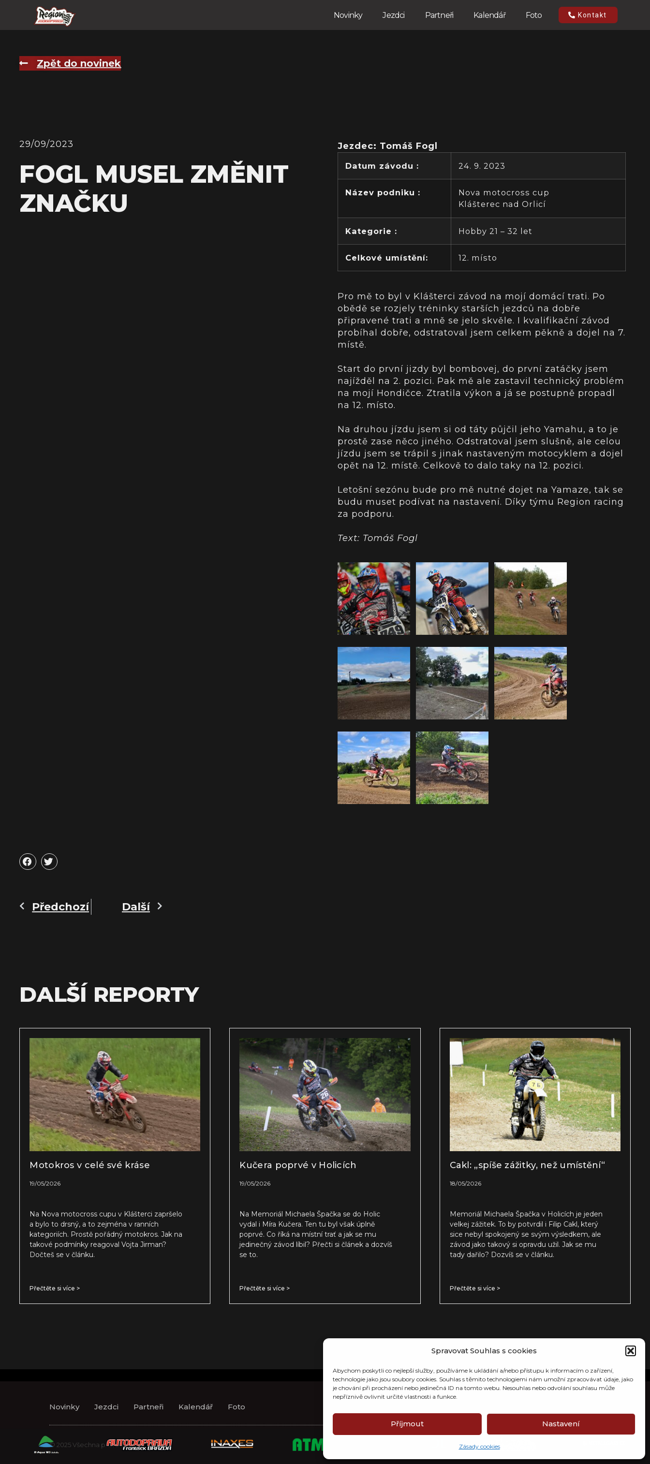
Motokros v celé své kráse (90, 1165)
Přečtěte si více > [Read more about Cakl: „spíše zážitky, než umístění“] (475, 1288)
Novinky (348, 15)
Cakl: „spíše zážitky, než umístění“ (528, 1165)
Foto (534, 15)
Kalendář (489, 15)
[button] (630, 1351)
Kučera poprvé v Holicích (297, 1165)
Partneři (439, 15)
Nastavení (561, 1423)
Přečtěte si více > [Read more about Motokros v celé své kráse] (55, 1288)
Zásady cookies (479, 1446)
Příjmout (407, 1423)
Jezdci (393, 15)
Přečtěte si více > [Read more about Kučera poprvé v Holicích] (264, 1288)
